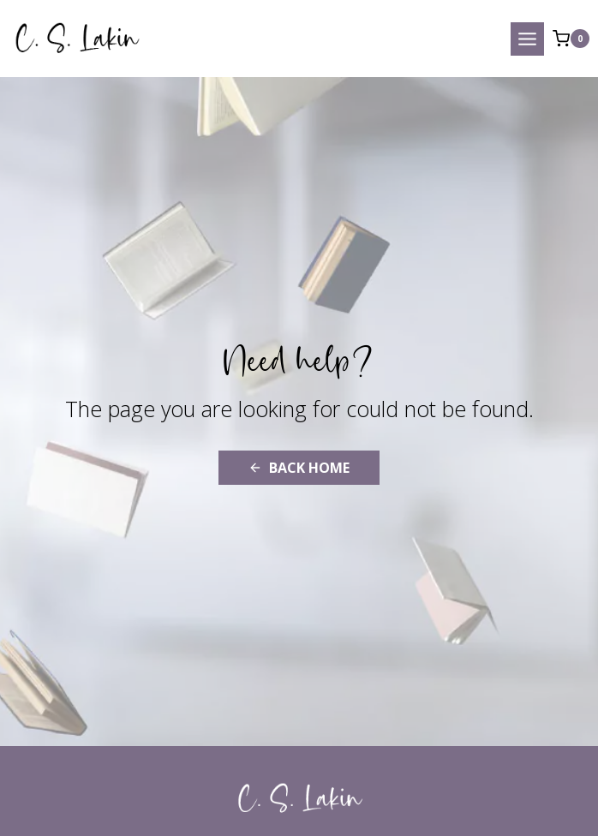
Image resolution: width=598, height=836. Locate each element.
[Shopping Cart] (571, 38)
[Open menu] (527, 39)
